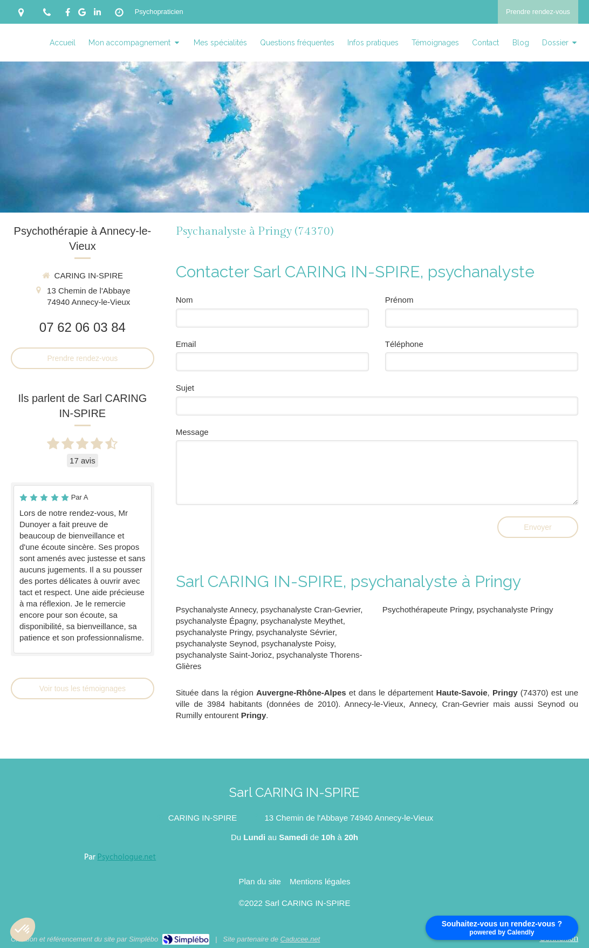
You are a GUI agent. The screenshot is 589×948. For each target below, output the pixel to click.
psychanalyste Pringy (214, 632)
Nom (184, 299)
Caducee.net (300, 939)
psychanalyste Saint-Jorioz (224, 654)
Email (186, 344)
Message (192, 432)
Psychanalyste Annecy (216, 609)
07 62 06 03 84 (82, 327)
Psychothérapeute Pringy (427, 609)
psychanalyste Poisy (297, 643)
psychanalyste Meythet (302, 620)
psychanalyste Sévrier (295, 632)
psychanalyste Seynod (216, 643)
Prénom (399, 299)
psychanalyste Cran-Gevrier (310, 609)
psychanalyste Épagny (216, 620)
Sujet (185, 387)
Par (120, 857)
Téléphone (404, 344)
